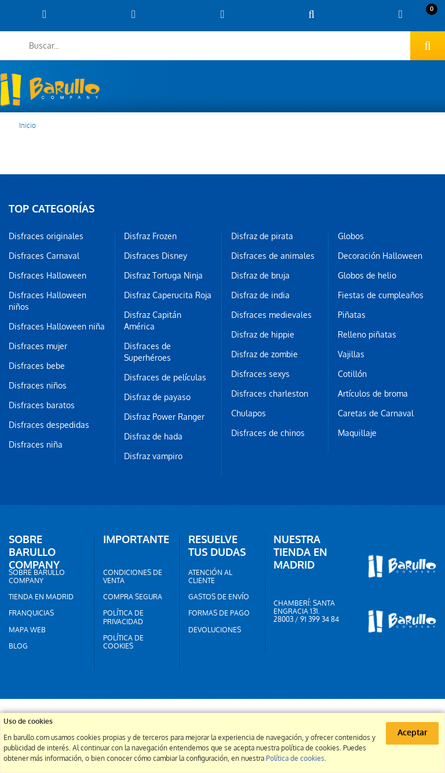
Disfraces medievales (271, 315)
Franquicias (31, 613)
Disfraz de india (260, 295)
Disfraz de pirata (262, 236)
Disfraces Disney (155, 256)
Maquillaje (357, 433)
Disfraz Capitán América (152, 320)
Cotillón (352, 374)
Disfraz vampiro (153, 456)
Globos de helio (367, 275)
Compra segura (132, 597)
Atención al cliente (210, 576)
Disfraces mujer (38, 346)
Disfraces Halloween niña (57, 326)
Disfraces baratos (42, 405)
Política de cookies (123, 642)
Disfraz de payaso (157, 397)
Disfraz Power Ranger (164, 417)
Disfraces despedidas (49, 425)
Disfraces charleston (269, 394)
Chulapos (248, 413)
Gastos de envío (218, 597)
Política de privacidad (123, 617)
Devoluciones (214, 630)
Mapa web (27, 630)
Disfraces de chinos (268, 433)
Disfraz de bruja (260, 275)
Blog (18, 646)
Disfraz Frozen (150, 236)
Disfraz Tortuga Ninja (163, 275)
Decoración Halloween (380, 256)
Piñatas (352, 315)
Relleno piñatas (367, 334)
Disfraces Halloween (47, 275)
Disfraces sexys (260, 374)
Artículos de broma (373, 394)
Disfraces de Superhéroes (147, 352)
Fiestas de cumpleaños (381, 295)
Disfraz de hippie (262, 334)
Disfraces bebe (37, 366)
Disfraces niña (36, 444)
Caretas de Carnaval (376, 413)
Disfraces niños (38, 385)
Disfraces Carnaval (44, 256)
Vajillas (351, 354)
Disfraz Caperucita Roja (167, 295)
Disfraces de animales (273, 256)
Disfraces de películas (165, 377)
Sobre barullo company (37, 576)
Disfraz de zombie (264, 354)
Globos (351, 236)
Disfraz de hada (153, 436)
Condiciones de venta (132, 576)
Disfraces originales (46, 236)
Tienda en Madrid (41, 597)
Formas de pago (219, 613)
